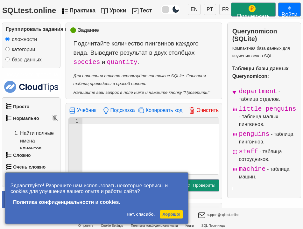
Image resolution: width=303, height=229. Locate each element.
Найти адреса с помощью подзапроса (32, 167)
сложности (24, 39)
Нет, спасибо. (141, 214)
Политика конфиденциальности (154, 225)
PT (210, 9)
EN (194, 9)
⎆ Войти (289, 10)
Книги (190, 225)
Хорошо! (171, 214)
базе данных (26, 59)
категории (23, 49)
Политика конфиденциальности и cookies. (66, 202)
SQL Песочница (213, 225)
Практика (82, 10)
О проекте (85, 225)
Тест (146, 10)
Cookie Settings (112, 225)
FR (225, 9)
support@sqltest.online (218, 216)
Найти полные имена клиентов (30, 140)
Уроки (117, 10)
